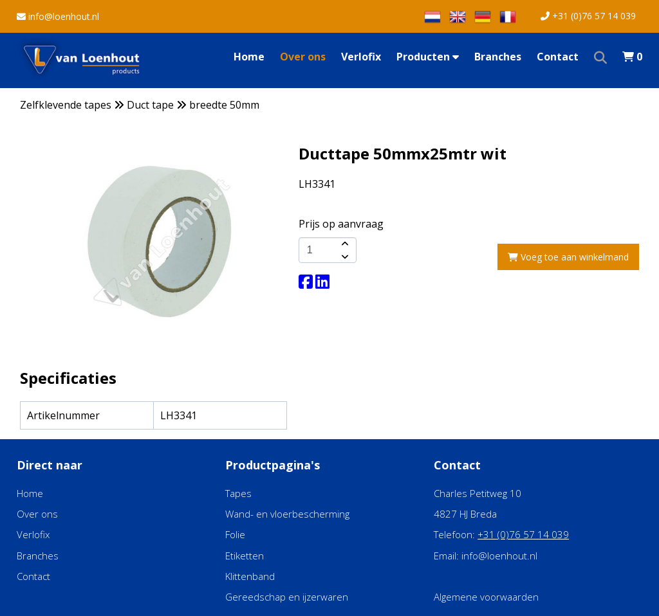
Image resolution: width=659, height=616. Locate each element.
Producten (427, 57)
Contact (558, 57)
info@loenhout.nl (58, 16)
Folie (235, 534)
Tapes (238, 493)
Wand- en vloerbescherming (287, 513)
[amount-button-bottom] (343, 256)
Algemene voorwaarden (486, 596)
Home (249, 57)
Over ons (303, 57)
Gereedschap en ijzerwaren (286, 596)
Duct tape (150, 105)
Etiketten (244, 555)
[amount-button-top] (343, 243)
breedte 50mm (224, 105)
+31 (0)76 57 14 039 (588, 16)
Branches (497, 57)
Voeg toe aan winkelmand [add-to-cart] (568, 257)
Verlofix (361, 57)
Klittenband (250, 576)
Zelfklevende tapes (65, 105)
